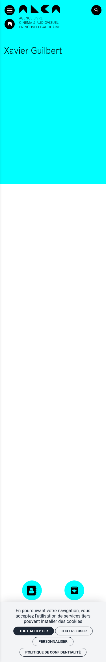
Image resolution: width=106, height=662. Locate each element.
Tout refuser (74, 631)
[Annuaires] (32, 594)
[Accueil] (39, 16)
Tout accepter (33, 631)
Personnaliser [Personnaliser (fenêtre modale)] (53, 641)
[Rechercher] (96, 10)
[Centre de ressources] (74, 596)
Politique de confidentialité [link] (53, 652)
